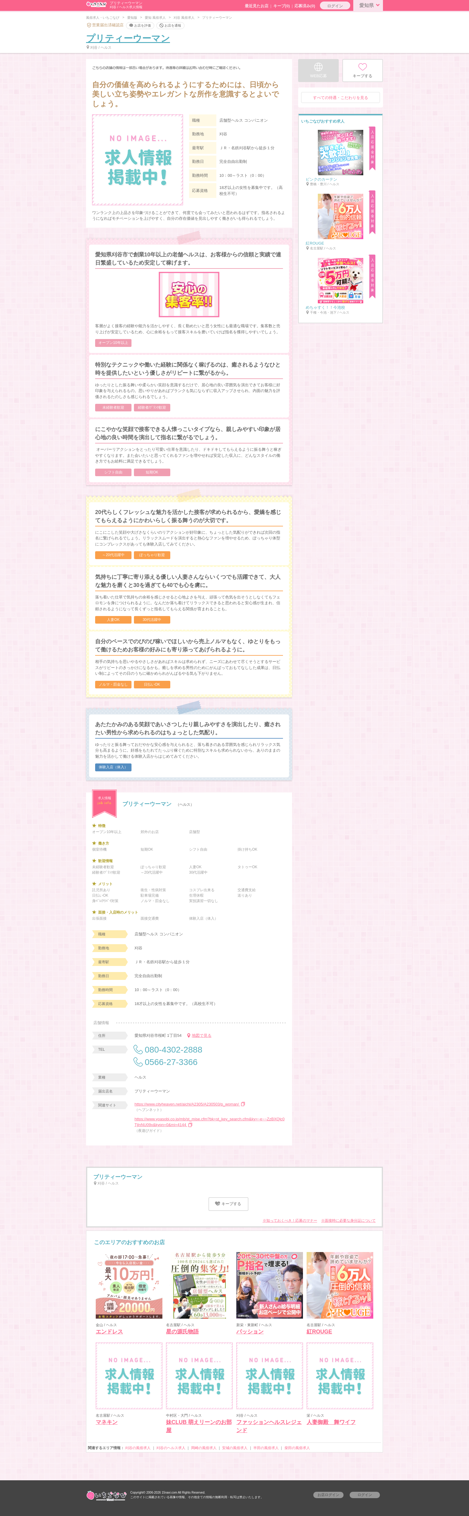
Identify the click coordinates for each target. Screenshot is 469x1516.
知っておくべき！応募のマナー (291, 1220)
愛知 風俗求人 (155, 17)
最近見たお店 (256, 6)
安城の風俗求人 (235, 1448)
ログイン (335, 6)
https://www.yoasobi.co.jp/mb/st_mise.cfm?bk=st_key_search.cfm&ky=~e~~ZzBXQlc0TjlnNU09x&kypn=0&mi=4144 (209, 1122)
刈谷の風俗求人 (138, 1448)
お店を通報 (169, 26)
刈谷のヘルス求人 (170, 1448)
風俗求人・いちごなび (102, 17)
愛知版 (132, 17)
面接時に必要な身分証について (350, 1220)
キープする (227, 1203)
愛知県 (370, 5)
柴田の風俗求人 (297, 1448)
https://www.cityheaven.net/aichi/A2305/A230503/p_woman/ (190, 1104)
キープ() (281, 6)
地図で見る (198, 1035)
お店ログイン (328, 1495)
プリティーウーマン (128, 38)
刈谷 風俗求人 (184, 17)
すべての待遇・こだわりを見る (340, 97)
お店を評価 (139, 26)
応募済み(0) (304, 6)
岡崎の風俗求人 (204, 1448)
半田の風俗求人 (266, 1448)
